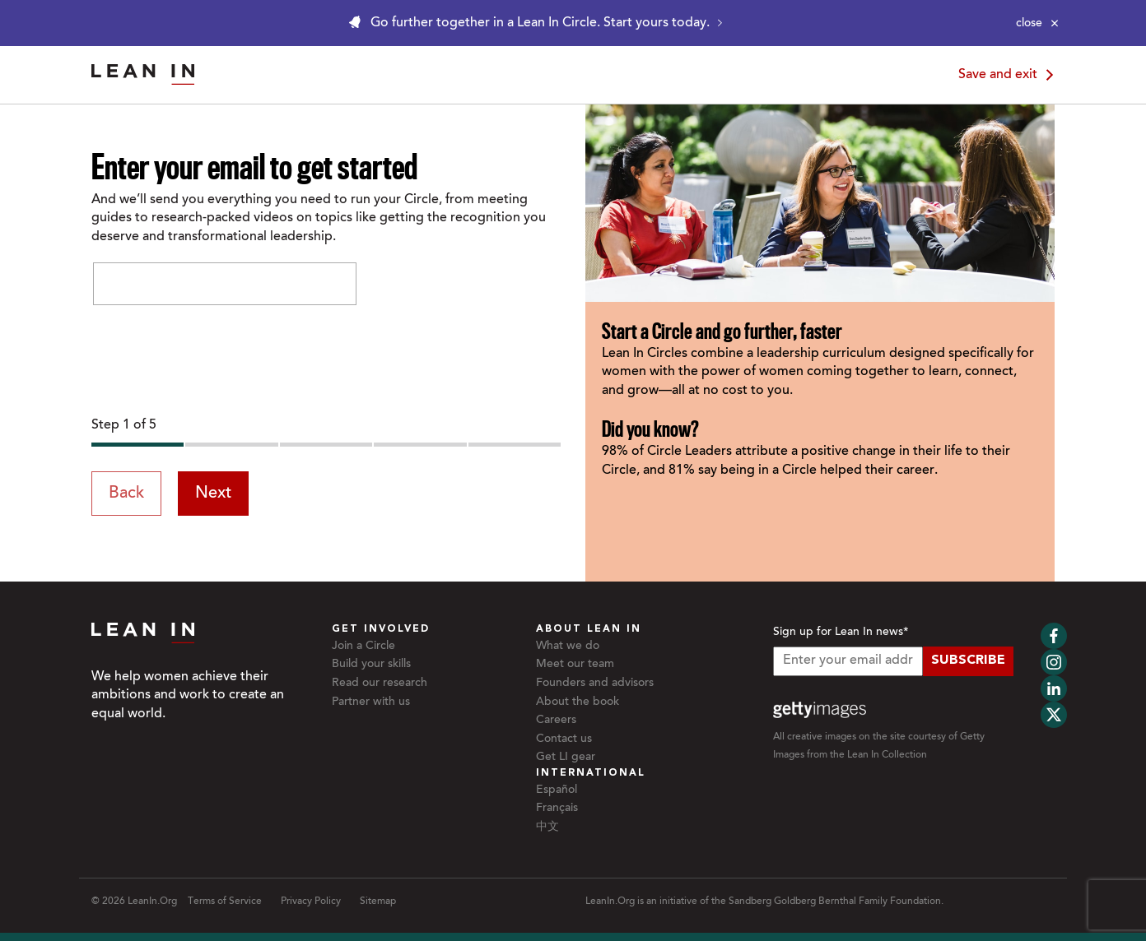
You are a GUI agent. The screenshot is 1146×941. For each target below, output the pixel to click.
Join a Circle (363, 646)
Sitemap (378, 901)
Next (213, 493)
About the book (577, 702)
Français (557, 808)
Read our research (379, 683)
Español (556, 790)
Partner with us (371, 702)
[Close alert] (1037, 23)
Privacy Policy (311, 901)
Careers (556, 720)
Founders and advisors (595, 683)
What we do (567, 646)
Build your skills (371, 664)
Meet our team (575, 664)
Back (126, 493)
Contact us (564, 739)
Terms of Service (225, 901)
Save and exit (1008, 75)
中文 (547, 827)
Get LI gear (565, 757)
